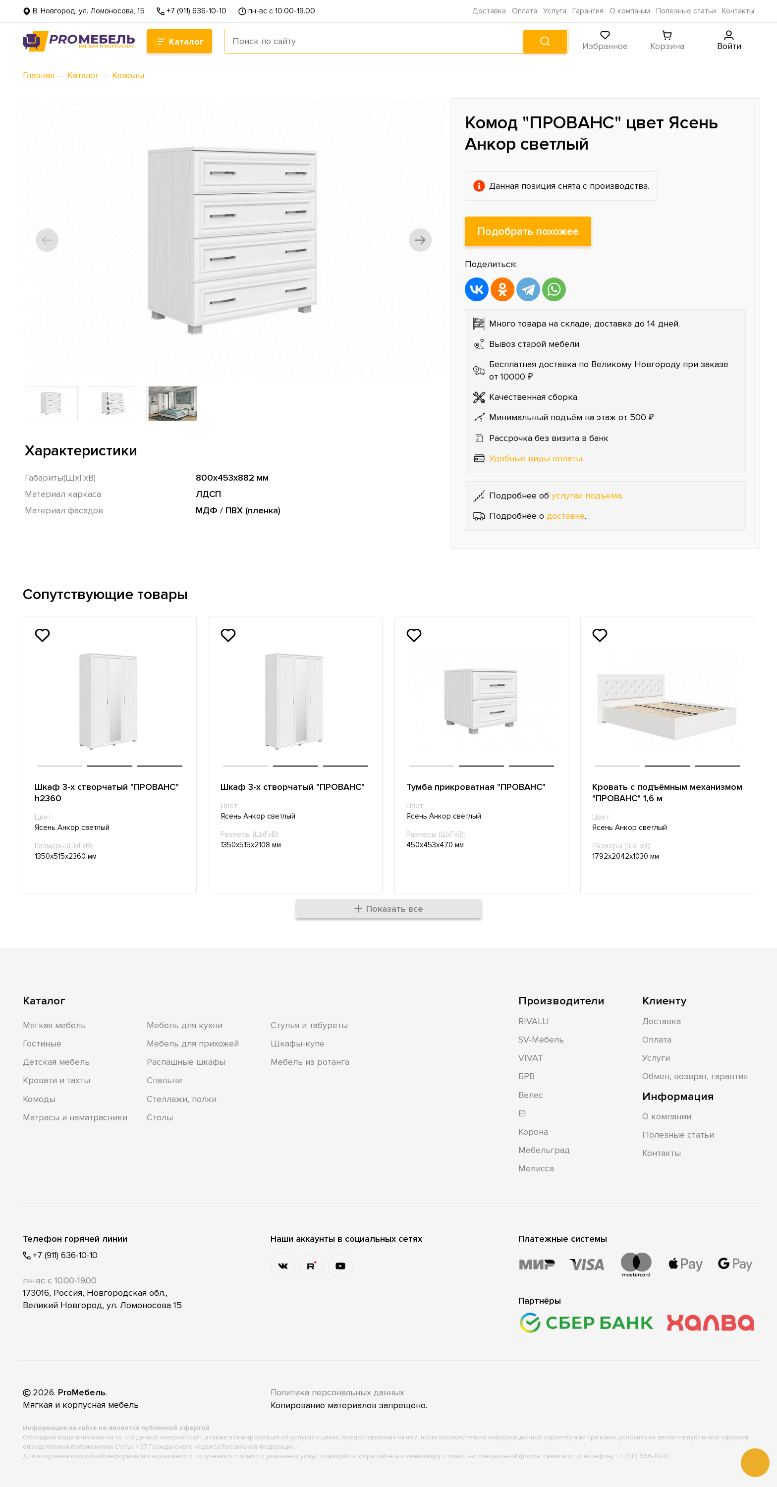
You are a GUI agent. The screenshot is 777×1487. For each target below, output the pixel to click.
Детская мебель (56, 1062)
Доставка (489, 11)
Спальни (164, 1080)
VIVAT (530, 1058)
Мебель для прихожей (193, 1044)
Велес (530, 1095)
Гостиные (42, 1044)
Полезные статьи (686, 11)
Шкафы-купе (298, 1044)
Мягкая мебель (54, 1025)
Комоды (39, 1099)
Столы (160, 1117)
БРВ (526, 1076)
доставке (566, 515)
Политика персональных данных (338, 1392)
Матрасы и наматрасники (75, 1117)
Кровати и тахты (56, 1080)
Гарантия (588, 11)
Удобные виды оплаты (535, 457)
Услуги (554, 11)
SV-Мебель (541, 1040)
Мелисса (536, 1168)
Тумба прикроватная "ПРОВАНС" (476, 786)
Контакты (738, 11)
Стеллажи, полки (182, 1099)
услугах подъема (586, 495)
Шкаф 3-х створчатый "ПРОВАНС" (293, 786)
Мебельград (544, 1150)
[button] (48, 240)
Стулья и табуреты (309, 1025)
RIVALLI (533, 1021)
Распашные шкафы (186, 1062)
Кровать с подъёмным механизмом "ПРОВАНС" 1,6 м (655, 792)
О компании (630, 11)
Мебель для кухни (184, 1025)
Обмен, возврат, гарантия (695, 1076)
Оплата (524, 11)
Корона (533, 1132)
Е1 (522, 1113)
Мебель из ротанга (310, 1062)
